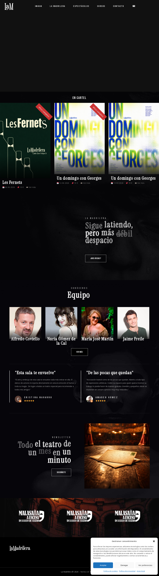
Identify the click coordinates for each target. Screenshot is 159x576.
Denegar (124, 565)
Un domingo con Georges (79, 178)
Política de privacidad (127, 571)
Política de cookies (111, 571)
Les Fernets (12, 182)
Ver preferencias (145, 565)
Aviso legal (141, 571)
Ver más (31, 187)
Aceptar (103, 565)
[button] (154, 541)
